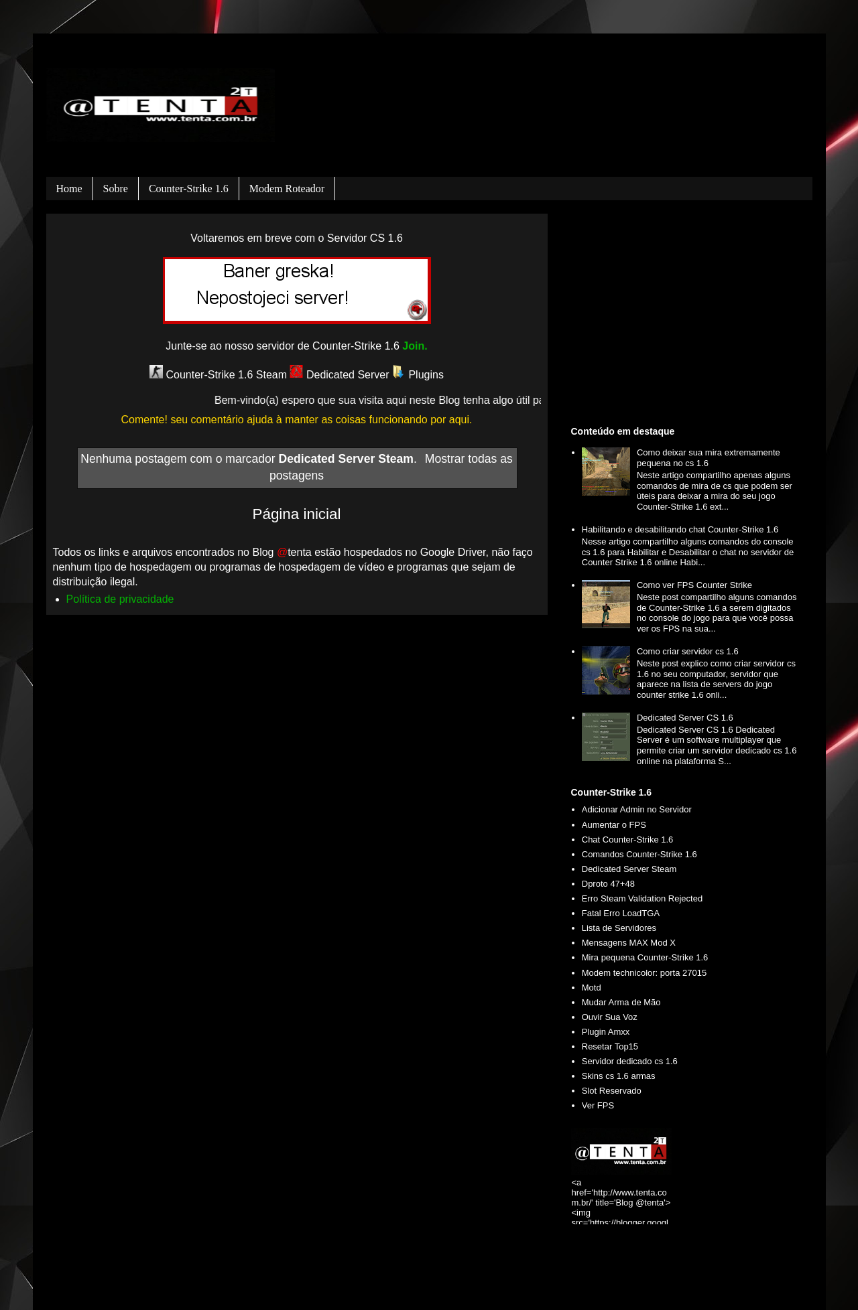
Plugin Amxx (606, 1032)
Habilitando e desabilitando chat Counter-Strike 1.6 (680, 529)
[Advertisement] (686, 317)
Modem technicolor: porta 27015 (644, 973)
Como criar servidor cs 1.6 (688, 651)
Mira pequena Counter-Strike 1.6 (645, 957)
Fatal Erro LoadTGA (621, 913)
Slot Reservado (611, 1091)
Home (69, 188)
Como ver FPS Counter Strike (694, 585)
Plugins (418, 374)
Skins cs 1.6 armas (619, 1076)
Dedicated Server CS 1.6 (685, 718)
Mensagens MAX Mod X (629, 943)
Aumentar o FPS (614, 825)
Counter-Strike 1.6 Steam (218, 374)
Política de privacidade (120, 599)
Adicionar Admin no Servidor (637, 809)
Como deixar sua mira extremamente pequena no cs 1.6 (708, 457)
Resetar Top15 (610, 1046)
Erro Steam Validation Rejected (642, 898)
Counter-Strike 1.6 (189, 188)
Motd (591, 987)
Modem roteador (286, 188)
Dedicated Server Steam (629, 869)
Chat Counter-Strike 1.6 (628, 839)
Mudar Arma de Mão (621, 1002)
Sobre (115, 188)
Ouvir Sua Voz (609, 1017)
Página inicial (297, 514)
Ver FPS (598, 1105)
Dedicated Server (339, 374)
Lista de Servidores (619, 928)
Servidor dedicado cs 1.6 (630, 1061)
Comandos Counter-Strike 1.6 (639, 854)
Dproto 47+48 (608, 884)
